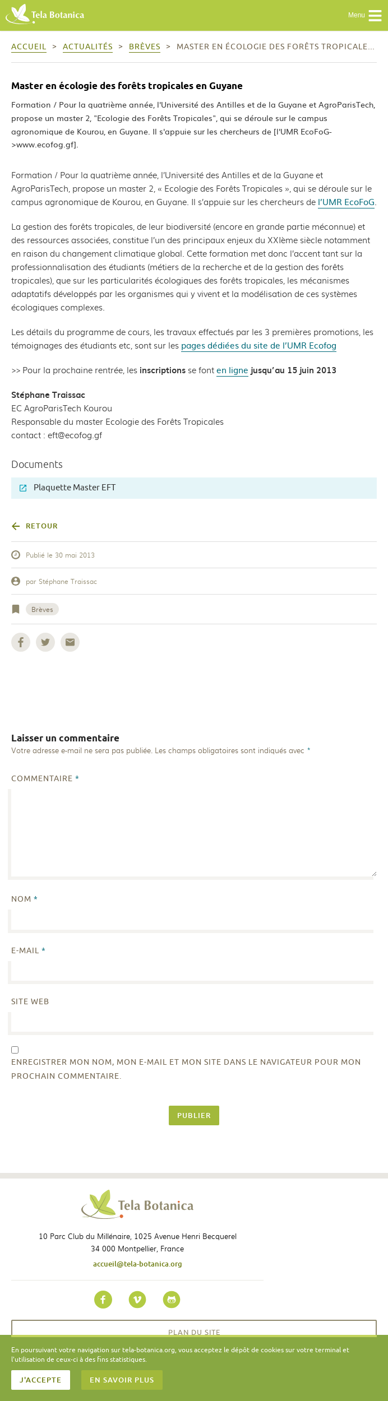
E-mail (28, 950)
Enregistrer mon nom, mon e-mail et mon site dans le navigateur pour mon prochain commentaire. (186, 1069)
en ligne (232, 369)
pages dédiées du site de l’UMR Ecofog (258, 344)
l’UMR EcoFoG (346, 201)
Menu (365, 15)
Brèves (42, 609)
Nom (24, 899)
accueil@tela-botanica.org (137, 1263)
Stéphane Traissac (68, 581)
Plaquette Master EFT (68, 488)
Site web (30, 1001)
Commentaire (45, 778)
